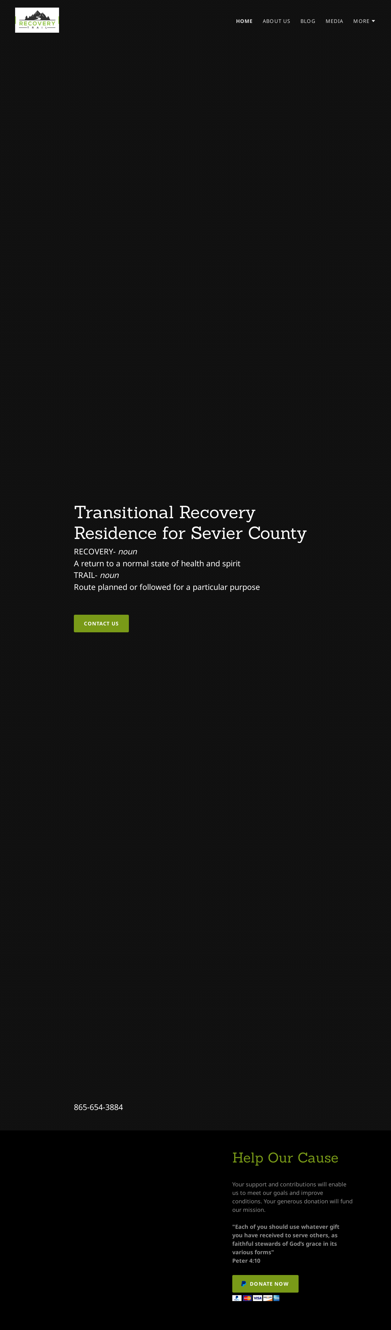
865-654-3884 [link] (98, 1107)
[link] (37, 19)
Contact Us (101, 623)
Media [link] (335, 21)
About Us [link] (276, 21)
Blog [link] (308, 21)
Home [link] (244, 21)
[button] (364, 21)
